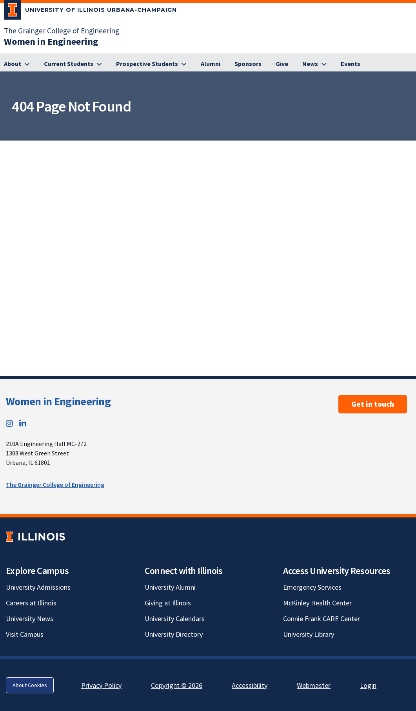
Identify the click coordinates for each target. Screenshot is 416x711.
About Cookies (30, 685)
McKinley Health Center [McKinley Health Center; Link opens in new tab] (317, 602)
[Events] (350, 64)
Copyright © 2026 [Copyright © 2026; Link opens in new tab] (176, 685)
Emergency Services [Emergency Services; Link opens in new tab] (312, 587)
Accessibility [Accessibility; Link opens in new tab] (249, 685)
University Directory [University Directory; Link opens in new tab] (174, 634)
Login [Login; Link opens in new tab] (368, 685)
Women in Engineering (58, 401)
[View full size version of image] (408, 148)
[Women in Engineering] (51, 41)
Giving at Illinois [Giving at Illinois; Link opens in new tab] (168, 602)
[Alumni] (210, 64)
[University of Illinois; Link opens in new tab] (35, 536)
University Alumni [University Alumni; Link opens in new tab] (170, 587)
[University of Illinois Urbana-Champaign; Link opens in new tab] (90, 11)
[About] (17, 64)
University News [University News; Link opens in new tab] (29, 618)
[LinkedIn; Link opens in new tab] (22, 423)
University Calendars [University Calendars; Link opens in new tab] (175, 618)
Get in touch (372, 404)
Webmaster (314, 685)
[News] (314, 64)
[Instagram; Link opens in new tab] (9, 423)
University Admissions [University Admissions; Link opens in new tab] (38, 587)
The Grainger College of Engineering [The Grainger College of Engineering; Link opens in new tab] (61, 30)
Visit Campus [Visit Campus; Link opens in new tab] (25, 634)
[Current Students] (73, 64)
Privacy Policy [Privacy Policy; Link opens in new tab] (101, 685)
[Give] (282, 64)
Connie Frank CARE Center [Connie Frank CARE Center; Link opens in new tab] (321, 618)
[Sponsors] (248, 64)
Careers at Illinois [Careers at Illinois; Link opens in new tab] (31, 602)
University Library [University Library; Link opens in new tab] (308, 634)
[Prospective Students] (151, 64)
